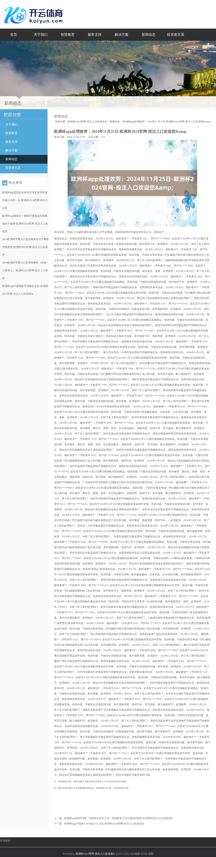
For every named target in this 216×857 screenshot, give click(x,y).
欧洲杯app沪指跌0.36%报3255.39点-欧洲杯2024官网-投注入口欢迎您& (104, 823)
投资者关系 (175, 34)
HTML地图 (147, 853)
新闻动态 (149, 34)
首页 (13, 34)
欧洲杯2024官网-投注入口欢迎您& (87, 121)
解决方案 (122, 34)
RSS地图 (135, 853)
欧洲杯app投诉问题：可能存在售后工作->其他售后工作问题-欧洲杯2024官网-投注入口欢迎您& (118, 818)
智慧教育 (68, 34)
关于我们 (41, 34)
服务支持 (95, 34)
